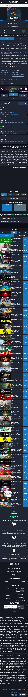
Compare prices (14, 114)
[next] (26, 20)
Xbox (13, 78)
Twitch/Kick (5, 581)
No (16, 694)
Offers (3, 98)
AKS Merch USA (20, 599)
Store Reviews (20, 596)
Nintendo (8, 598)
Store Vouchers (20, 588)
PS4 (10, 79)
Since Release (4, 195)
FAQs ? (14, 574)
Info (7, 38)
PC (8, 588)
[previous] (1, 20)
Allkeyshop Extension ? (14, 575)
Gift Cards (20, 593)
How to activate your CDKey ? (14, 573)
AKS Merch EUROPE (20, 600)
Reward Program (20, 591)
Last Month (23, 194)
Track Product (14, 198)
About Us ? (14, 567)
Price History (10, 98)
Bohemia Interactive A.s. (18, 74)
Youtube (23, 581)
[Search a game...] (14, 5)
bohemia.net (15, 72)
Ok (12, 694)
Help (22, 694)
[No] (26, 691)
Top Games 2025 (20, 597)
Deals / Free (20, 594)
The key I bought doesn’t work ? (14, 571)
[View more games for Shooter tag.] (11, 84)
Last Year (11, 194)
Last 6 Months (17, 195)
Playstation (8, 595)
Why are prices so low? (14, 570)
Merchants (5, 583)
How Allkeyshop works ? (14, 568)
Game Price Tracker (20, 590)
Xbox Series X (19, 79)
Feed (21, 38)
